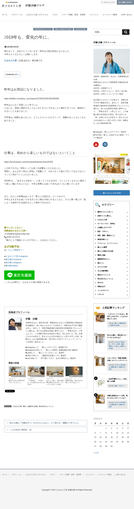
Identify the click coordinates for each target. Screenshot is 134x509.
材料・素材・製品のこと (106, 235)
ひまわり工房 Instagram (16, 256)
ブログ (55, 15)
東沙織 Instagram (13, 262)
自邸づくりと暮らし (76, 376)
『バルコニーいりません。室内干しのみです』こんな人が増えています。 (117, 316)
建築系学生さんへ (103, 259)
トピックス (94, 15)
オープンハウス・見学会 (106, 224)
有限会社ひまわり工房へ (15, 231)
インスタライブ (102, 290)
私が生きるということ (43, 29)
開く (17, 74)
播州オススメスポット (105, 212)
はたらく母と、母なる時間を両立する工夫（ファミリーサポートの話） (55, 382)
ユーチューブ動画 (109, 15)
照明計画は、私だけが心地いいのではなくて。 (74, 381)
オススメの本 (102, 267)
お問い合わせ (126, 15)
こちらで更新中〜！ (15, 250)
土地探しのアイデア (104, 227)
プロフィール (16, 15)
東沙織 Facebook (13, 259)
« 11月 (96, 453)
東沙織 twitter (11, 266)
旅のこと (100, 263)
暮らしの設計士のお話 (63, 29)
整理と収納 (101, 255)
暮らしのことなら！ (13, 227)
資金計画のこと (102, 239)
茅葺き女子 (101, 286)
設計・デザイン (102, 231)
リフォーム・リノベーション (107, 243)
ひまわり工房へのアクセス (37, 15)
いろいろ (100, 294)
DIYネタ (100, 283)
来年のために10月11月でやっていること (17, 381)
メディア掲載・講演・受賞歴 (73, 15)
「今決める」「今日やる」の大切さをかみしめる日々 (36, 382)
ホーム (4, 15)
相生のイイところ (103, 275)
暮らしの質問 (102, 247)
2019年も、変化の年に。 (27, 37)
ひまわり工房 (80, 29)
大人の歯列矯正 (102, 271)
